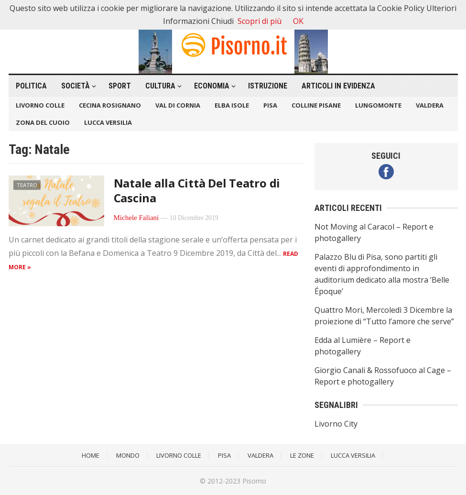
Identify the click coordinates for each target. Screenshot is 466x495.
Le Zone (302, 455)
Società (75, 85)
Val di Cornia (177, 105)
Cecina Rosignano (110, 105)
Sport (119, 85)
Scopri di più (260, 21)
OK (298, 21)
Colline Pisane (316, 105)
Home (90, 455)
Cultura (160, 85)
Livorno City (336, 423)
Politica (31, 85)
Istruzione (267, 85)
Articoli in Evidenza (338, 85)
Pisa (270, 105)
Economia (211, 85)
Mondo (128, 455)
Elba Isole (232, 105)
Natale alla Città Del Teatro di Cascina (197, 190)
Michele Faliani (136, 217)
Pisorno (254, 480)
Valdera (430, 105)
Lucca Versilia (108, 122)
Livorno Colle (40, 105)
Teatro (27, 184)
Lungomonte (378, 105)
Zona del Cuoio (43, 122)
